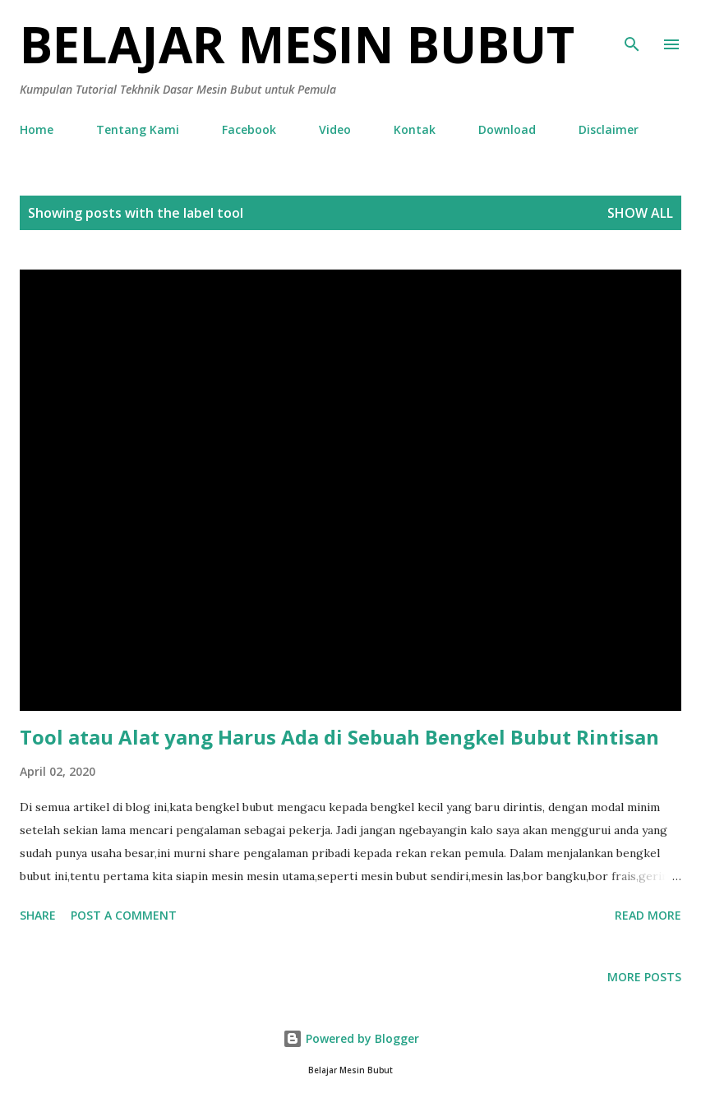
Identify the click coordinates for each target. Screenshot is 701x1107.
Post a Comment (124, 915)
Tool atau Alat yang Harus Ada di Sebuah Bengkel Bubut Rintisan (339, 736)
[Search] (632, 29)
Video (335, 129)
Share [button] (38, 915)
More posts (644, 977)
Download (507, 129)
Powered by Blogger (351, 1038)
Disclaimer (609, 129)
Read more (648, 915)
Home (36, 129)
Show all (640, 213)
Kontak (415, 129)
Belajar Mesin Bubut (297, 44)
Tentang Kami (137, 129)
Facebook (249, 129)
